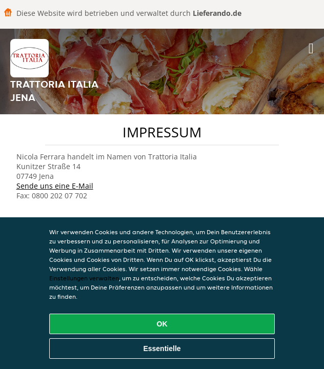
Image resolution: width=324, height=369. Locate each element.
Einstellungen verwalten (84, 278)
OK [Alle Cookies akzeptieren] (162, 324)
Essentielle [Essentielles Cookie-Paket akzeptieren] (161, 348)
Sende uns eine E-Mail (54, 186)
